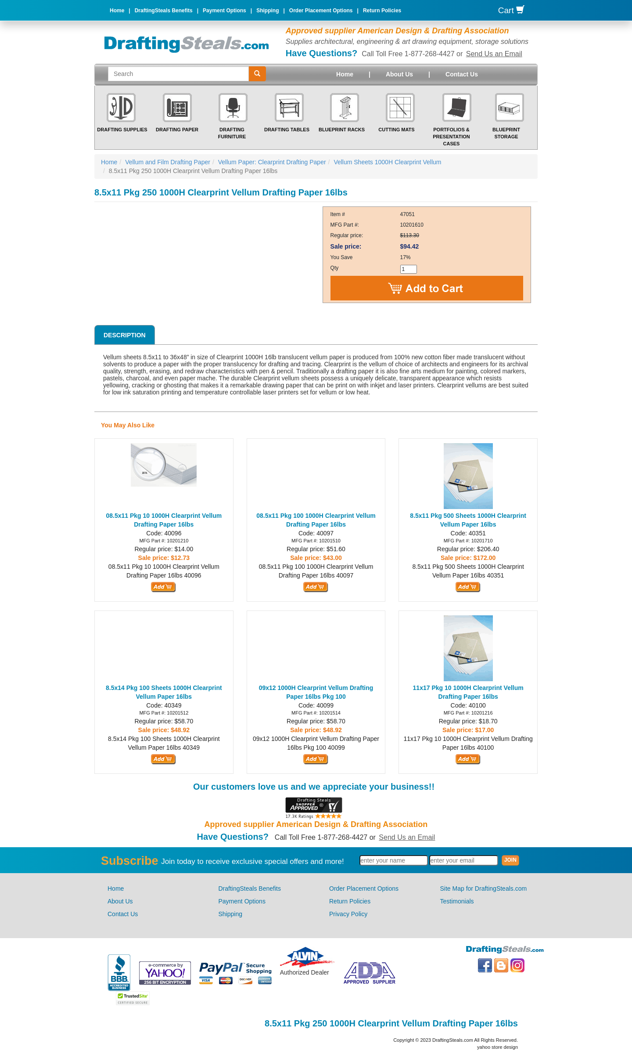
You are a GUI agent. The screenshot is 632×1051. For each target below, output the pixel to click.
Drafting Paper (177, 129)
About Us (399, 74)
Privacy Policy (348, 913)
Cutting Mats (396, 129)
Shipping (267, 10)
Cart (511, 10)
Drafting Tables (286, 129)
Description (125, 335)
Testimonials (457, 901)
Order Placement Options (321, 10)
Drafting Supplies (122, 129)
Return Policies (382, 10)
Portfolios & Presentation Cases (451, 136)
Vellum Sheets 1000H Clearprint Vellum (387, 162)
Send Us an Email (494, 54)
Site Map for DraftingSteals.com (483, 888)
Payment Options (224, 10)
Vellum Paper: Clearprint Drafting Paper (272, 162)
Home (117, 10)
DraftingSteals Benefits (164, 10)
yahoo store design (497, 1047)
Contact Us (461, 74)
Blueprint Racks (342, 129)
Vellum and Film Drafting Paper (167, 162)
